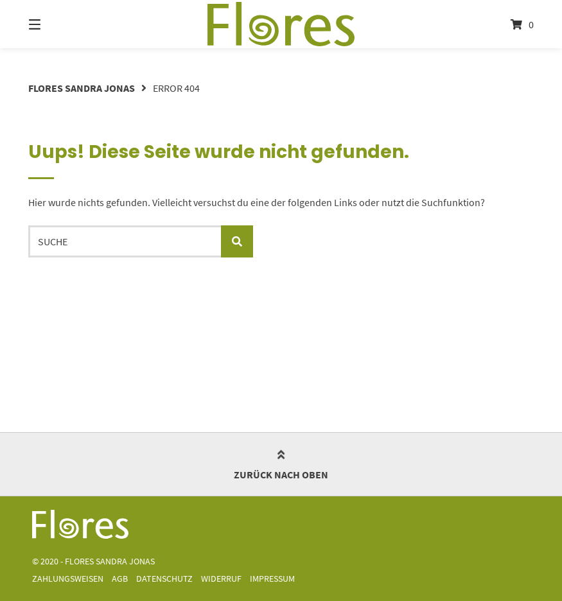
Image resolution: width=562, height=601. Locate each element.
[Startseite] (281, 24)
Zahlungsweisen (67, 578)
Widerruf (221, 578)
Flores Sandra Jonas (81, 88)
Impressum (272, 578)
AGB (120, 578)
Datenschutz (164, 578)
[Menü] (57, 24)
